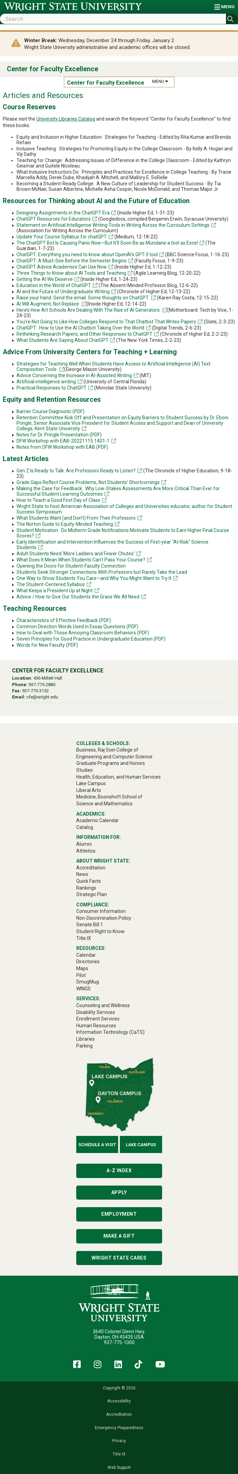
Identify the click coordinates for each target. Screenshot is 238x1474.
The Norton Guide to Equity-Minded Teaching (64, 524)
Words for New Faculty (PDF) (47, 645)
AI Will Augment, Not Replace (48, 304)
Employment (119, 1214)
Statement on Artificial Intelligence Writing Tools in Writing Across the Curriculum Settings (112, 225)
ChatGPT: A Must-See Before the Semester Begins (71, 260)
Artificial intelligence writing (46, 381)
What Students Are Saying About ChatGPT (62, 340)
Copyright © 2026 (119, 1388)
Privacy (119, 1440)
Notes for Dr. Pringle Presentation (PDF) (59, 434)
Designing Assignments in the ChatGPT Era (63, 212)
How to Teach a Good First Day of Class (58, 500)
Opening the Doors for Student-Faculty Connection (71, 566)
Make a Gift (119, 1236)
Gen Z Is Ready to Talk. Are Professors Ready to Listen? (76, 470)
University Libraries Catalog (65, 119)
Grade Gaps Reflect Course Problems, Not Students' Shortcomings (88, 482)
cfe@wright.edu (42, 696)
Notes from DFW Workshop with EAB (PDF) (62, 447)
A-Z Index (119, 1170)
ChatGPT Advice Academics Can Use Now (61, 267)
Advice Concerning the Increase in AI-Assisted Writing (74, 375)
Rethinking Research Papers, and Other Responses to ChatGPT (84, 334)
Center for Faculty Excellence (52, 69)
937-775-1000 (119, 1342)
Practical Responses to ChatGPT (51, 388)
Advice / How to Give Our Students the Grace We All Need (77, 596)
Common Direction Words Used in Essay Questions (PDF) (77, 626)
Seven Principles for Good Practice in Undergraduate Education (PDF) (91, 639)
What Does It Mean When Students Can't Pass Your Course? (80, 559)
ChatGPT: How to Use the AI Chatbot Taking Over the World (80, 328)
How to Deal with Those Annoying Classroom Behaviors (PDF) (82, 632)
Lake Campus (141, 1144)
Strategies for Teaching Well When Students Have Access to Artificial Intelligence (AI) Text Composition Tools (113, 366)
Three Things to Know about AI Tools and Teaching (71, 273)
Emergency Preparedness (119, 1427)
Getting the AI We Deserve (44, 279)
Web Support (119, 1467)
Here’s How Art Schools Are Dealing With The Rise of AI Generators (88, 310)
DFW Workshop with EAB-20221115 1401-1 (63, 441)
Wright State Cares (119, 1258)
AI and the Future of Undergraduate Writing (63, 291)
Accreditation (119, 1414)
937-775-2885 (42, 684)
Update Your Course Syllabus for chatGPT (61, 236)
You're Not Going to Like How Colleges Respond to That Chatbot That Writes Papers (106, 321)
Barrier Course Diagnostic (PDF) (50, 411)
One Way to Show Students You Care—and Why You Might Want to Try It (93, 578)
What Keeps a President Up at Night (54, 590)
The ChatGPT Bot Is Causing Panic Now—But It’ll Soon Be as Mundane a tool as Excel (107, 243)
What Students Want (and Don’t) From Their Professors (76, 518)
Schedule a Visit (97, 1144)
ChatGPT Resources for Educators (53, 219)
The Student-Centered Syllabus (50, 584)
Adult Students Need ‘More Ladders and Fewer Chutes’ (75, 553)
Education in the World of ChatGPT (53, 285)
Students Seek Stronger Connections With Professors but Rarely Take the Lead (101, 572)
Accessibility (119, 1401)
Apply (119, 1192)
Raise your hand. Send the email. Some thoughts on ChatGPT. (82, 297)
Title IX (119, 1454)
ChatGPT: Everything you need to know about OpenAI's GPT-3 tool (87, 254)
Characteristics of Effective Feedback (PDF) (63, 620)
